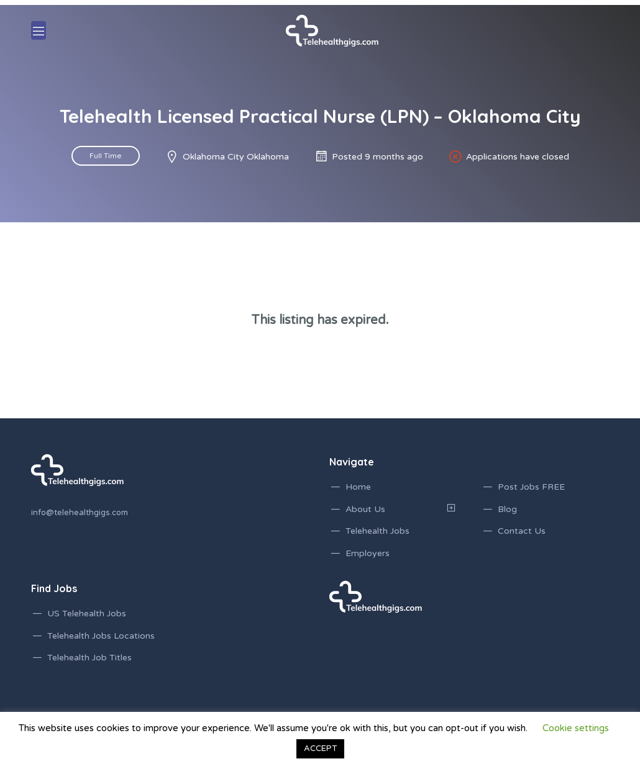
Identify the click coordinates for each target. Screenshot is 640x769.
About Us (365, 509)
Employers (367, 553)
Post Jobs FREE (531, 487)
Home (358, 487)
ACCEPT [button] (320, 748)
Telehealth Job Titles (89, 657)
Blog (507, 509)
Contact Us (522, 531)
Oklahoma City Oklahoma (236, 156)
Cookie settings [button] (575, 728)
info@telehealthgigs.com (79, 513)
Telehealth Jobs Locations (101, 636)
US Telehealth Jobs (86, 613)
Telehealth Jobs (377, 531)
